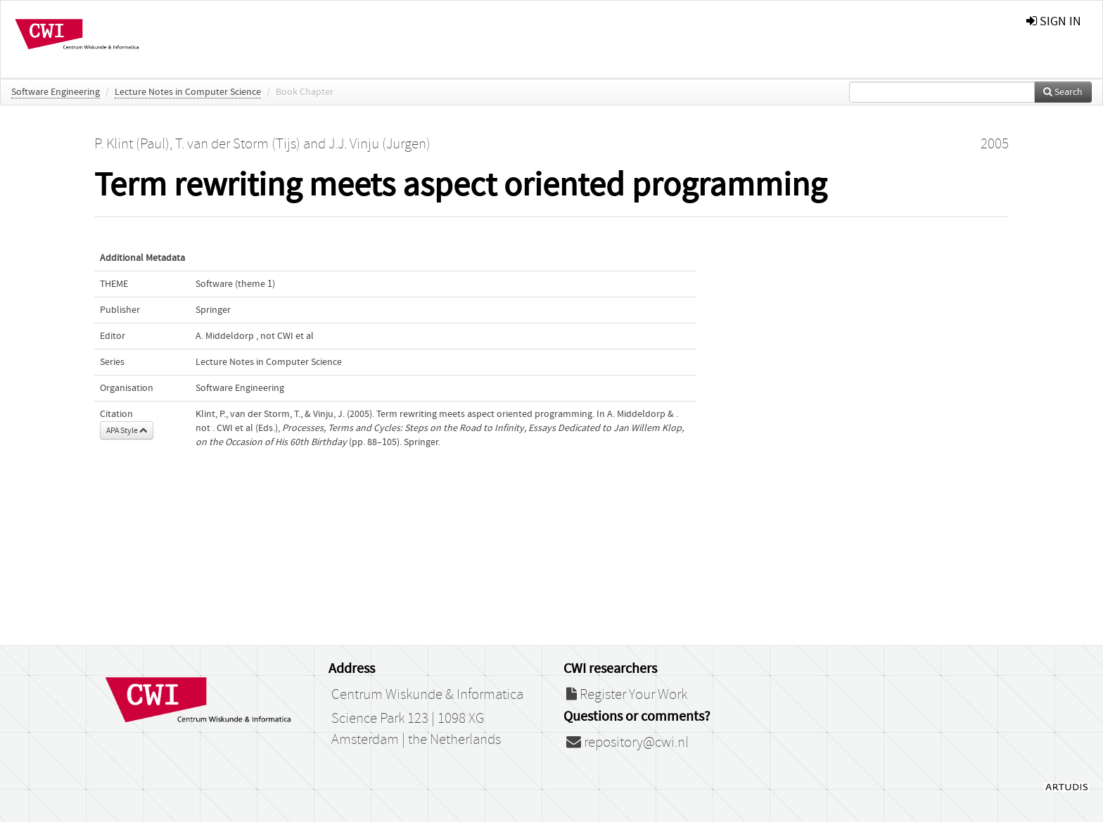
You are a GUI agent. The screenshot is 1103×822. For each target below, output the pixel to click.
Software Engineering (55, 92)
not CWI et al (287, 336)
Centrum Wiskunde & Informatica (427, 694)
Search (1063, 92)
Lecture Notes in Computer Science (188, 92)
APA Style (126, 430)
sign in (1053, 21)
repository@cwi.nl (627, 742)
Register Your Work (626, 694)
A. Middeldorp (225, 336)
